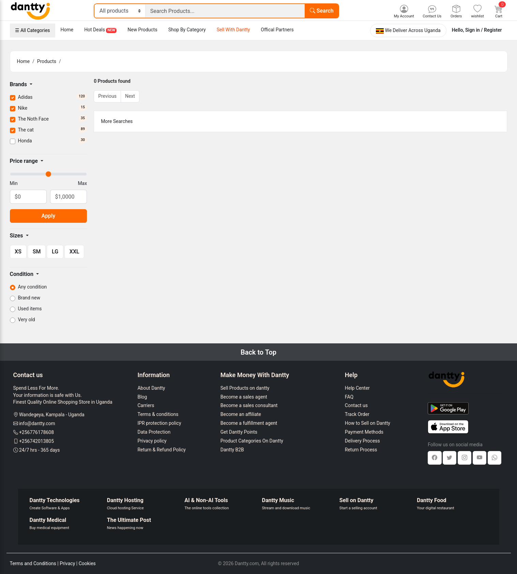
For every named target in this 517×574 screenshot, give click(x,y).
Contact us (356, 405)
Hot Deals (100, 30)
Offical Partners (277, 29)
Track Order (357, 414)
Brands (19, 84)
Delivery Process (362, 441)
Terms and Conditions (33, 563)
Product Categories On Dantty (252, 441)
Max (82, 183)
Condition (22, 274)
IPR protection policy (159, 423)
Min (14, 183)
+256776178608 (36, 432)
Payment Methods (364, 432)
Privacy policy (152, 441)
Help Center (357, 388)
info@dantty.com (37, 423)
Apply (49, 216)
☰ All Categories (32, 30)
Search (322, 10)
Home (67, 29)
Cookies (87, 563)
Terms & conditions (158, 414)
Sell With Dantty (233, 29)
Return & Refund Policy (162, 449)
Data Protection (154, 432)
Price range (24, 161)
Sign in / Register (483, 30)
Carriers (146, 405)
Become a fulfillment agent (249, 423)
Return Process (361, 449)
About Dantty (151, 388)
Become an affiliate (241, 414)
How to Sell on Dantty (367, 423)
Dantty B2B (232, 449)
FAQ (349, 397)
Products (46, 61)
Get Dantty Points (239, 432)
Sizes (17, 235)
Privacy (67, 563)
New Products (142, 29)
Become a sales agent (244, 397)
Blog (142, 397)
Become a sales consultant (249, 405)
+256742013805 (36, 441)
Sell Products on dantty (245, 388)
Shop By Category (187, 29)
